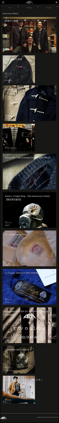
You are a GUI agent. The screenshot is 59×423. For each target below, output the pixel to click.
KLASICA (7, 225)
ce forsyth (7, 302)
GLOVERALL (8, 118)
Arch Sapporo (8, 80)
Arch (6, 77)
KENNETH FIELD (9, 370)
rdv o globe (8, 264)
